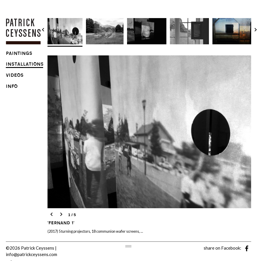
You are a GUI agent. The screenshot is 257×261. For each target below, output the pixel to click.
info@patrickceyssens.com (31, 254)
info (11, 87)
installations (25, 65)
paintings (19, 54)
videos (15, 76)
